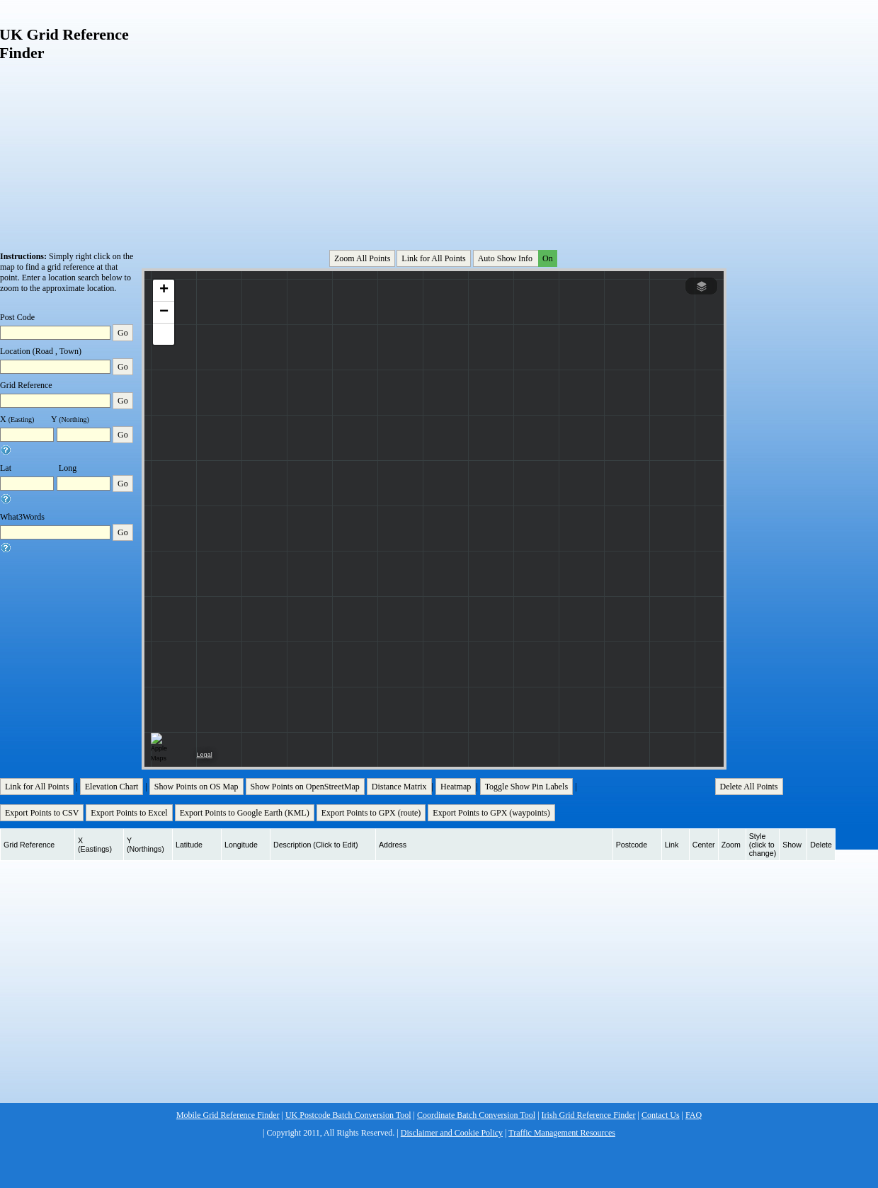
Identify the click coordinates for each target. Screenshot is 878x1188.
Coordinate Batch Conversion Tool (476, 1115)
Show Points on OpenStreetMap (305, 787)
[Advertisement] (399, 116)
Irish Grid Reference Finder (589, 1115)
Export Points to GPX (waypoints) (491, 813)
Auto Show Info (516, 258)
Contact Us (661, 1115)
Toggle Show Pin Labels (527, 787)
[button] (163, 291)
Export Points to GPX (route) (371, 813)
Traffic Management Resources (561, 1133)
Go (123, 333)
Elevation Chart (112, 787)
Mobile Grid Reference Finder (228, 1115)
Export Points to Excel (129, 813)
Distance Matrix (399, 787)
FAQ (693, 1115)
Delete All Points (749, 787)
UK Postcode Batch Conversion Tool (348, 1115)
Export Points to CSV (42, 813)
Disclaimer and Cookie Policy (452, 1133)
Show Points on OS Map (196, 787)
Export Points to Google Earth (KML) (244, 813)
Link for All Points (433, 258)
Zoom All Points (362, 258)
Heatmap (455, 787)
